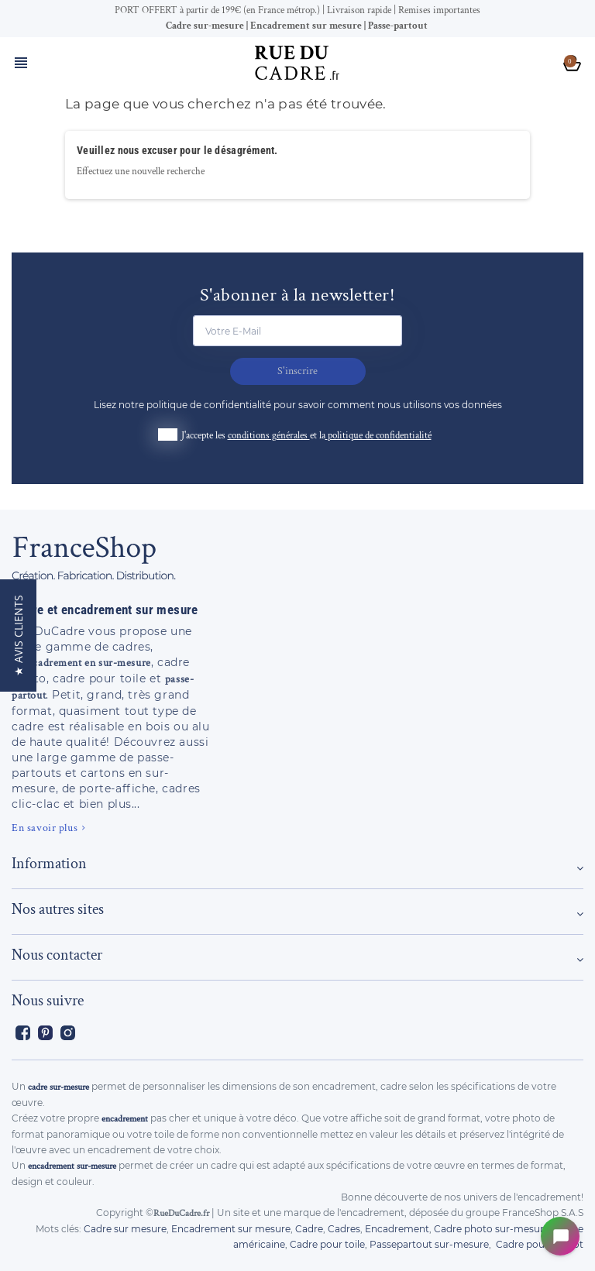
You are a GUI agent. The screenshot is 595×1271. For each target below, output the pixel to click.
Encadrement (397, 1229)
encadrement (124, 1119)
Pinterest (45, 1032)
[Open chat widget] (560, 1236)
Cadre (309, 1229)
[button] (18, 635)
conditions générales (269, 435)
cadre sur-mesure (58, 1087)
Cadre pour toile (327, 1244)
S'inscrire (297, 371)
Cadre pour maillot (539, 1244)
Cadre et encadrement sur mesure (105, 609)
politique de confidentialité (380, 435)
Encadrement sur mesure (231, 1229)
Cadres (344, 1229)
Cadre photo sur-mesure (491, 1229)
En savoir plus (44, 828)
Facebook (22, 1032)
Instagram (67, 1032)
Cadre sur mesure (125, 1229)
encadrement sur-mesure (72, 1166)
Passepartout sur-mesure (429, 1244)
